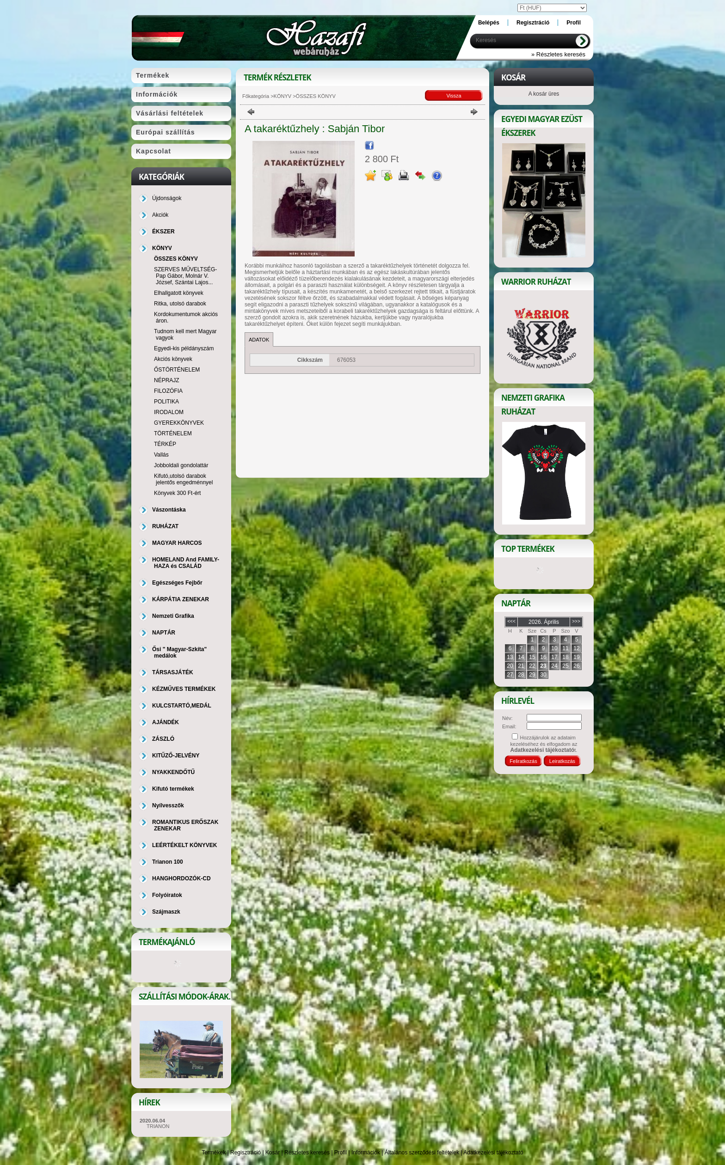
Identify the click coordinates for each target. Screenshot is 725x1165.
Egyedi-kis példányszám (184, 348)
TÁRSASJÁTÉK (172, 672)
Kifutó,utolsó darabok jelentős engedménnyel (183, 479)
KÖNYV (283, 96)
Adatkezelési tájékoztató (493, 1152)
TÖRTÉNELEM (173, 433)
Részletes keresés (307, 1152)
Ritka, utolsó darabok (180, 303)
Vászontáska (169, 509)
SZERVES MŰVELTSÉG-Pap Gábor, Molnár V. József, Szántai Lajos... (185, 276)
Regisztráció (245, 1152)
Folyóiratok (167, 895)
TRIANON (158, 1126)
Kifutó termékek (173, 789)
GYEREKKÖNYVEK (179, 423)
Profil (340, 1152)
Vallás (161, 454)
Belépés (488, 22)
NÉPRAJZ (166, 380)
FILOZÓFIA (168, 391)
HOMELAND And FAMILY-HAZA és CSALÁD (185, 562)
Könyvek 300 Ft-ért (177, 493)
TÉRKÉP (165, 444)
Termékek (214, 1152)
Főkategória (255, 96)
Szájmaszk (166, 912)
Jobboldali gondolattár (181, 465)
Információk (365, 1152)
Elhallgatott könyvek (178, 293)
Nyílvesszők (168, 805)
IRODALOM (169, 412)
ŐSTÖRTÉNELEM (177, 369)
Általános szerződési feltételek (422, 1152)
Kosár (272, 1152)
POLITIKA (166, 401)
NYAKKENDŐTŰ (173, 772)
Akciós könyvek (173, 359)
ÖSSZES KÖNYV (176, 259)
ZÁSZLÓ (163, 739)
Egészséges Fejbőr (177, 582)
